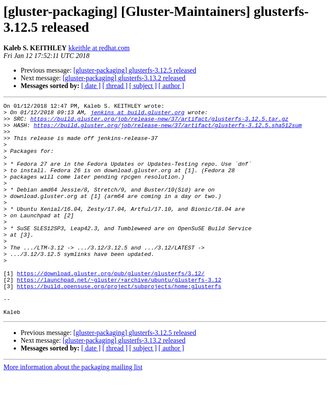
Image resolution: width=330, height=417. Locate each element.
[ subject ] (143, 85)
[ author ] (171, 85)
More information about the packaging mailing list (72, 409)
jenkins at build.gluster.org (137, 115)
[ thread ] (115, 85)
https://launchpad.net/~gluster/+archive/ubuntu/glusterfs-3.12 (119, 316)
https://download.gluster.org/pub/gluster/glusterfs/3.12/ (111, 308)
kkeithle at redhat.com (99, 48)
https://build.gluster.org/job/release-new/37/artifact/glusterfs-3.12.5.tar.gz (159, 122)
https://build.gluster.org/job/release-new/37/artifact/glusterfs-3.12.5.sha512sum (168, 130)
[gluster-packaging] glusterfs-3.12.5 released (134, 70)
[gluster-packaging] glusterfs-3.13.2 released (124, 78)
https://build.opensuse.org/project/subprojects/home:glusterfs (119, 323)
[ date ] (91, 85)
